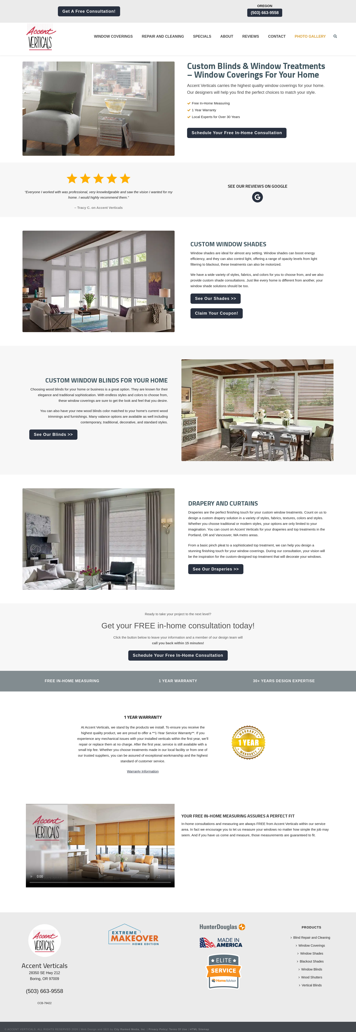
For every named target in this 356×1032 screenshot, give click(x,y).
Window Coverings (113, 36)
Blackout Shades (310, 961)
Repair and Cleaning (163, 36)
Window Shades (310, 953)
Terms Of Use (178, 1029)
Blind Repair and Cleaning (310, 937)
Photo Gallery (310, 36)
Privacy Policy (158, 1029)
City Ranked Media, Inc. (130, 1029)
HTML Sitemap (199, 1029)
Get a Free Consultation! (89, 11)
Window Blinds (310, 969)
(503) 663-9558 (265, 12)
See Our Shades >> (215, 298)
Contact (277, 36)
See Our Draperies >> (216, 569)
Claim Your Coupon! (216, 313)
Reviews (250, 36)
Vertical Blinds (310, 985)
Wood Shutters (310, 977)
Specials (202, 36)
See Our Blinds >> (53, 434)
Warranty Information (143, 771)
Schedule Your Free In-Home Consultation (237, 133)
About (226, 36)
